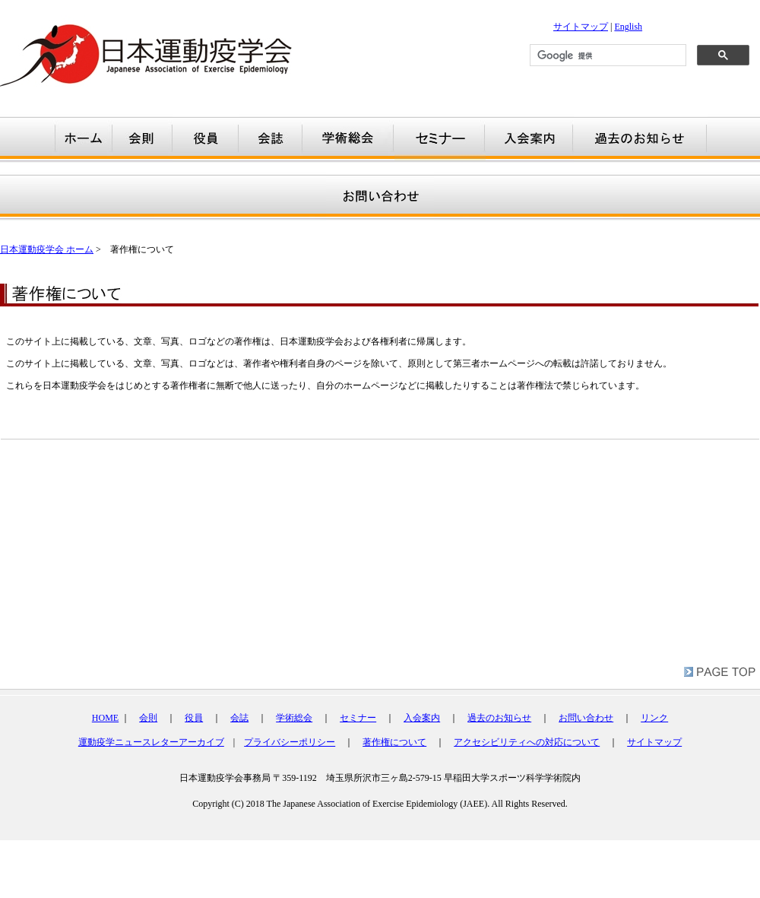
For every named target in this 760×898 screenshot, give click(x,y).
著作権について (394, 742)
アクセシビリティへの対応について (527, 742)
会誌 (239, 717)
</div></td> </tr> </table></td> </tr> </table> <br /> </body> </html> (380, 798)
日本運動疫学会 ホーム (46, 249)
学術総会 (294, 717)
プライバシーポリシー (289, 742)
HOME (105, 717)
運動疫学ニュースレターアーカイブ (151, 742)
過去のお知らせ (499, 717)
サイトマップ (580, 26)
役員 (194, 717)
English (628, 26)
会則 (148, 717)
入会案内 (422, 717)
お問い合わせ (586, 717)
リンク (654, 717)
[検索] (606, 55)
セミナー (358, 717)
